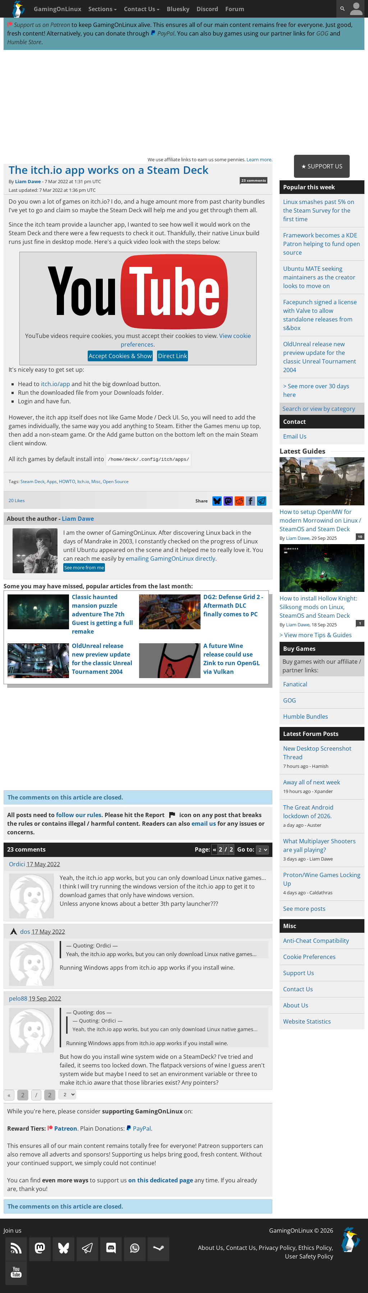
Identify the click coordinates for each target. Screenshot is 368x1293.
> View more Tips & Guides (316, 635)
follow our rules (78, 815)
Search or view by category (318, 409)
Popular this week (309, 187)
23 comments (254, 180)
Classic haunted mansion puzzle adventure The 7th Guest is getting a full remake (102, 614)
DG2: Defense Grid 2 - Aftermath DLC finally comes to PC (233, 605)
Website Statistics (307, 1021)
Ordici (17, 864)
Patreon (62, 1128)
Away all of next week (311, 782)
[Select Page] (67, 1094)
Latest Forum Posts (311, 734)
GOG (322, 33)
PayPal (162, 33)
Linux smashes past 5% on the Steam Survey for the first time (318, 210)
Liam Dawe (28, 181)
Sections (102, 9)
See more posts (304, 909)
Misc (96, 481)
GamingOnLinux (57, 9)
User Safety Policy (309, 1256)
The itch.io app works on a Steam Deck (108, 169)
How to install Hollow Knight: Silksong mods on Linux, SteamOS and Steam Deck (322, 603)
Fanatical (295, 684)
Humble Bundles (305, 716)
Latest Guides (302, 451)
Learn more (259, 159)
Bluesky (178, 9)
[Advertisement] (184, 102)
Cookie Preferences (309, 957)
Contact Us (142, 9)
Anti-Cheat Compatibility (316, 941)
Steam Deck (32, 481)
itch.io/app (55, 384)
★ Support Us (321, 166)
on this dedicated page (160, 1180)
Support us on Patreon (38, 25)
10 (360, 536)
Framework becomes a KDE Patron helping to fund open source (321, 243)
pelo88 (18, 998)
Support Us (298, 973)
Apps (52, 481)
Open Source (116, 481)
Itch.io (83, 481)
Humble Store (24, 42)
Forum (234, 9)
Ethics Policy (315, 1248)
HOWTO (67, 481)
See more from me (84, 567)
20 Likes (17, 500)
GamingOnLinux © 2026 (301, 1230)
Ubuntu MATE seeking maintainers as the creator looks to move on (319, 277)
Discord (207, 9)
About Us (295, 1005)
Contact (294, 422)
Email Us (295, 436)
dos (25, 932)
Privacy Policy (277, 1248)
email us (204, 824)
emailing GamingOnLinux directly (170, 558)
